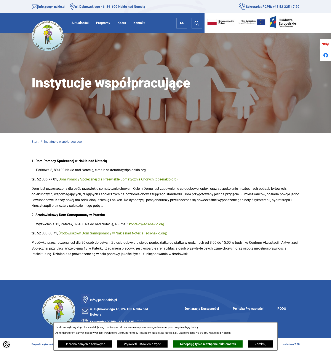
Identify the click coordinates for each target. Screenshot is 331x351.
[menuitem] (80, 23)
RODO (281, 309)
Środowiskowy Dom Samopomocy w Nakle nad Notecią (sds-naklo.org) (113, 233)
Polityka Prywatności (248, 309)
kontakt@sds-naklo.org (146, 224)
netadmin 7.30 (291, 344)
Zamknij (260, 344)
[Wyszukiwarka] (197, 23)
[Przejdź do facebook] (325, 55)
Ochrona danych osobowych (85, 344)
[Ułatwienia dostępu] (181, 23)
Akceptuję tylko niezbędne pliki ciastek (208, 344)
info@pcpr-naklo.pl (51, 7)
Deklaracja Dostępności (202, 309)
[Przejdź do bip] (325, 44)
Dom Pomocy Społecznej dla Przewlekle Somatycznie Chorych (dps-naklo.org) (118, 179)
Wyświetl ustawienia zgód (142, 344)
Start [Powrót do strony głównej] (35, 142)
